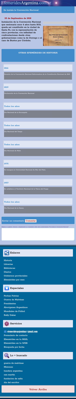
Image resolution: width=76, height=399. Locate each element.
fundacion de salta (13, 378)
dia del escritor (11, 382)
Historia (8, 260)
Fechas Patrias (11, 295)
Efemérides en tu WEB (16, 343)
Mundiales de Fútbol (14, 311)
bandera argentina (13, 371)
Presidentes (10, 303)
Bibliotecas (9, 268)
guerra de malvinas (14, 363)
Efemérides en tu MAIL (16, 339)
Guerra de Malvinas (14, 299)
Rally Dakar (10, 315)
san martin (9, 374)
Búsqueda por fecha (14, 347)
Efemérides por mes (14, 279)
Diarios (7, 272)
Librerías (8, 264)
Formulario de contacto (16, 335)
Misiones (8, 367)
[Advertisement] (38, 58)
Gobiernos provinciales (15, 275)
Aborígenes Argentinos (16, 307)
